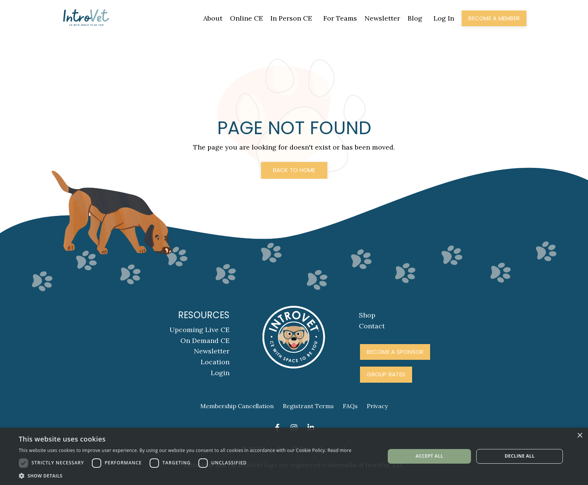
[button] (185, 475)
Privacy (377, 406)
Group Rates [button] (386, 374)
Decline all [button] (520, 456)
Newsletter (382, 18)
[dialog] (294, 456)
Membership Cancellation (237, 406)
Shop (367, 315)
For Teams (340, 18)
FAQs (350, 406)
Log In (444, 18)
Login (220, 372)
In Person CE (291, 18)
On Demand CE (205, 340)
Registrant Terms (308, 406)
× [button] (579, 436)
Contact (372, 326)
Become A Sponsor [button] (395, 352)
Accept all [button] (429, 456)
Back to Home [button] (294, 170)
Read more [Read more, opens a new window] (339, 450)
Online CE (246, 18)
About (212, 18)
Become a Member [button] (494, 18)
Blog (415, 18)
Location (215, 362)
